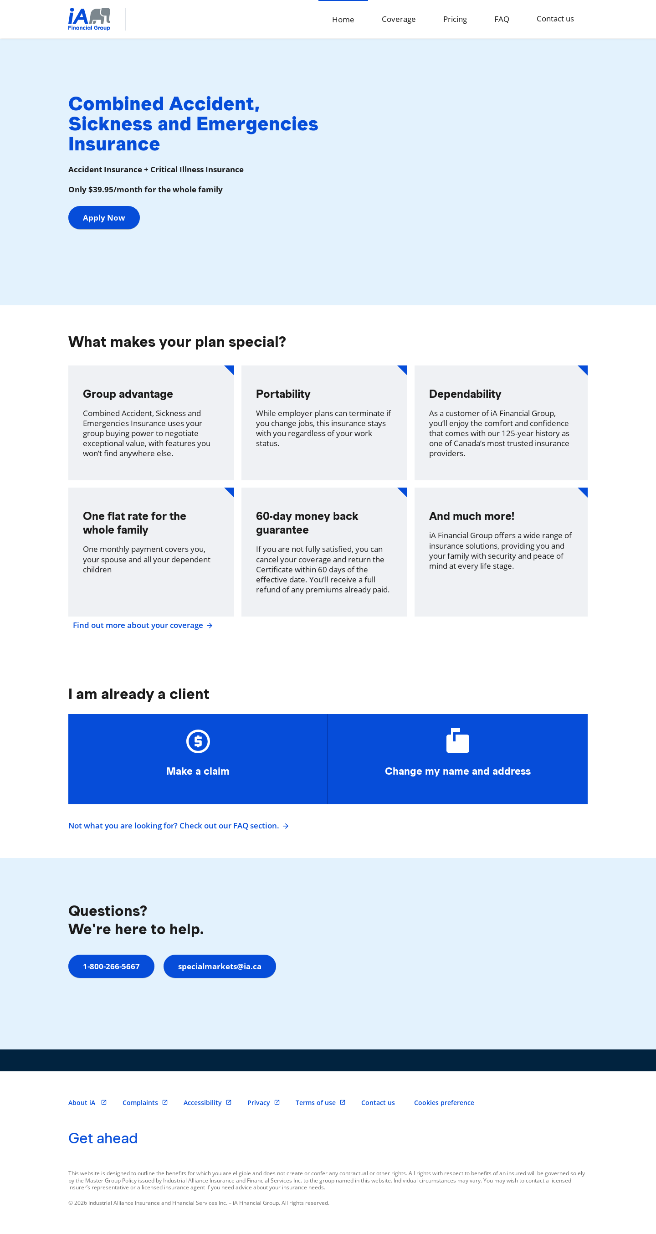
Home (343, 19)
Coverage (399, 19)
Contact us (555, 18)
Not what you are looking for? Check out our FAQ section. (177, 826)
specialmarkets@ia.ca (219, 966)
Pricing (455, 19)
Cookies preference (444, 1102)
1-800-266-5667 (111, 966)
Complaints (145, 1102)
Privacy (263, 1102)
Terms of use (321, 1102)
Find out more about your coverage (141, 625)
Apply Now (104, 217)
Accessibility (208, 1102)
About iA (87, 1102)
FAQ (501, 19)
